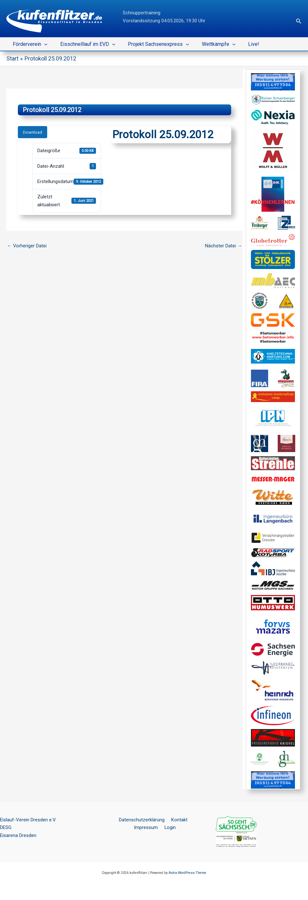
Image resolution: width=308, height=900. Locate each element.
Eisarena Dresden (18, 835)
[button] (299, 21)
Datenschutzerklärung (142, 819)
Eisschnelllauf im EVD (84, 44)
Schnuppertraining (141, 13)
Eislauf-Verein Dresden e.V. (28, 819)
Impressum (147, 827)
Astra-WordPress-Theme (187, 872)
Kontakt (178, 819)
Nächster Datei (223, 246)
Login (169, 827)
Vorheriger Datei (27, 246)
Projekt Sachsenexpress (152, 44)
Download (32, 132)
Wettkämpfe (210, 44)
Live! (242, 44)
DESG (5, 827)
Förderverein (28, 44)
